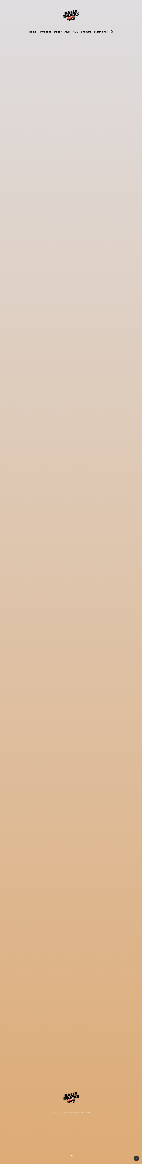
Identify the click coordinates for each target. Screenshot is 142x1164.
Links (71, 1155)
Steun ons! (100, 32)
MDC (75, 32)
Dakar (58, 32)
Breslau (86, 32)
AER (67, 32)
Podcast (45, 32)
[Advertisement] (26, 1133)
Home (32, 32)
